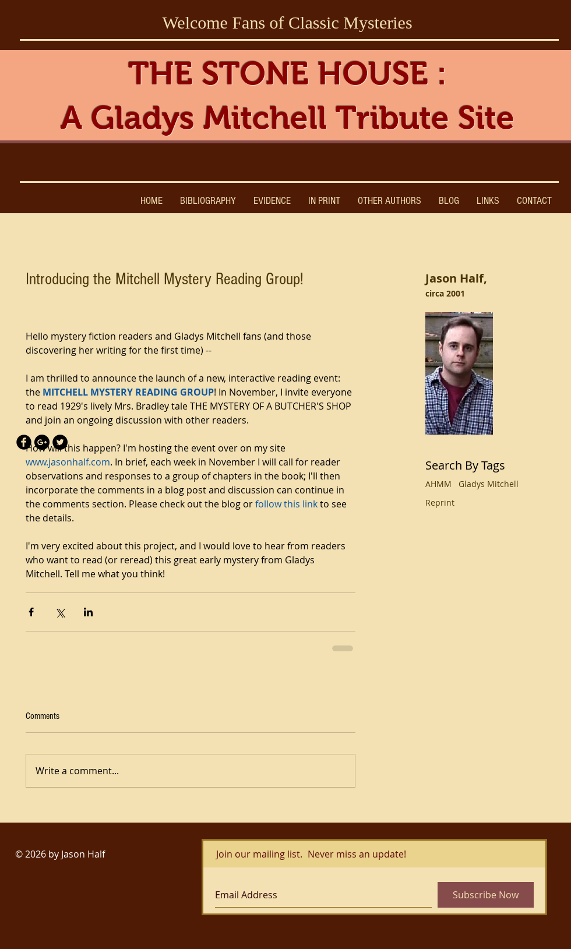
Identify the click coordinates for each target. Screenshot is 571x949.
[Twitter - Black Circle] (60, 442)
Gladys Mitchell (489, 483)
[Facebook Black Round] (23, 442)
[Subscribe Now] (486, 895)
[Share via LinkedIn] (88, 612)
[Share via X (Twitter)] (59, 612)
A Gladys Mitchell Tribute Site (287, 118)
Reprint (439, 502)
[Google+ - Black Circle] (42, 442)
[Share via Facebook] (31, 612)
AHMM (438, 483)
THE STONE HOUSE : (287, 73)
